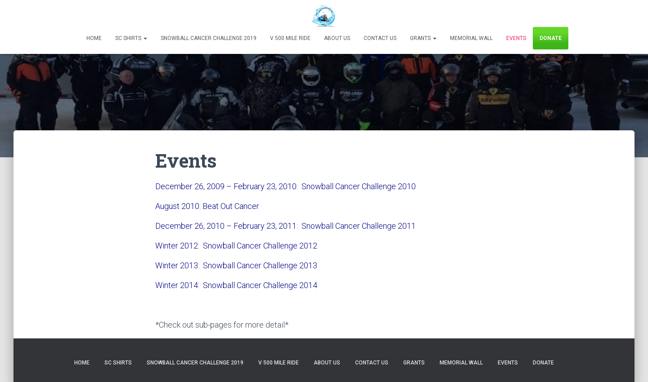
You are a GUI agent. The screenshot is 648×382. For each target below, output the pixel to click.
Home (94, 38)
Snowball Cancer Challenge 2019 (208, 38)
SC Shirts (131, 38)
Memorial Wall (471, 38)
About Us (337, 38)
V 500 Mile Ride (290, 38)
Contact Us (380, 38)
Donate (551, 38)
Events (516, 38)
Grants (423, 38)
